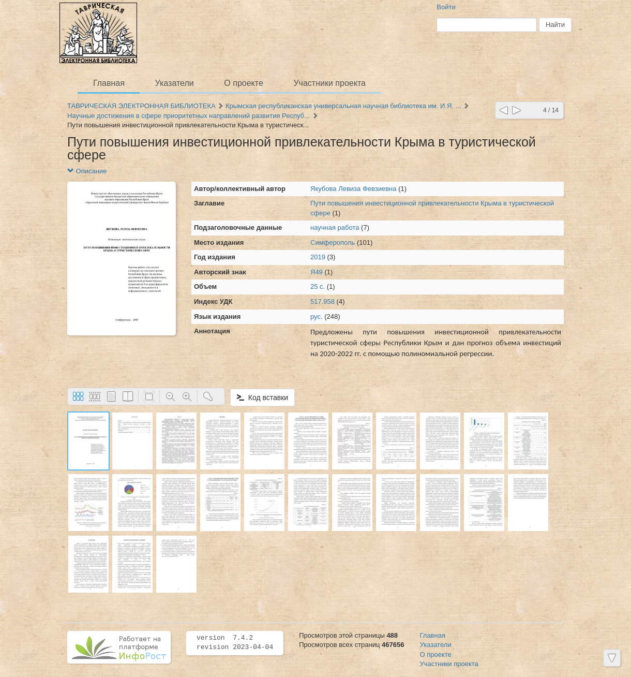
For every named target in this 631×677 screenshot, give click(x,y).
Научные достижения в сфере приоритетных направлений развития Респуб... (188, 116)
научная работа (335, 227)
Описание (87, 171)
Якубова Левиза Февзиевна (353, 189)
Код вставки (262, 397)
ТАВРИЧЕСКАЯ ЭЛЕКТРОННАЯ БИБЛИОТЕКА (141, 106)
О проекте (243, 83)
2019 (317, 257)
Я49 (316, 272)
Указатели (174, 83)
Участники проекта (329, 83)
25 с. (317, 286)
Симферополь (332, 242)
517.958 (322, 301)
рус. (316, 316)
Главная (109, 83)
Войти (446, 7)
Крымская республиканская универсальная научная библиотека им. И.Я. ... (343, 106)
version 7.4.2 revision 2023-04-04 (235, 643)
